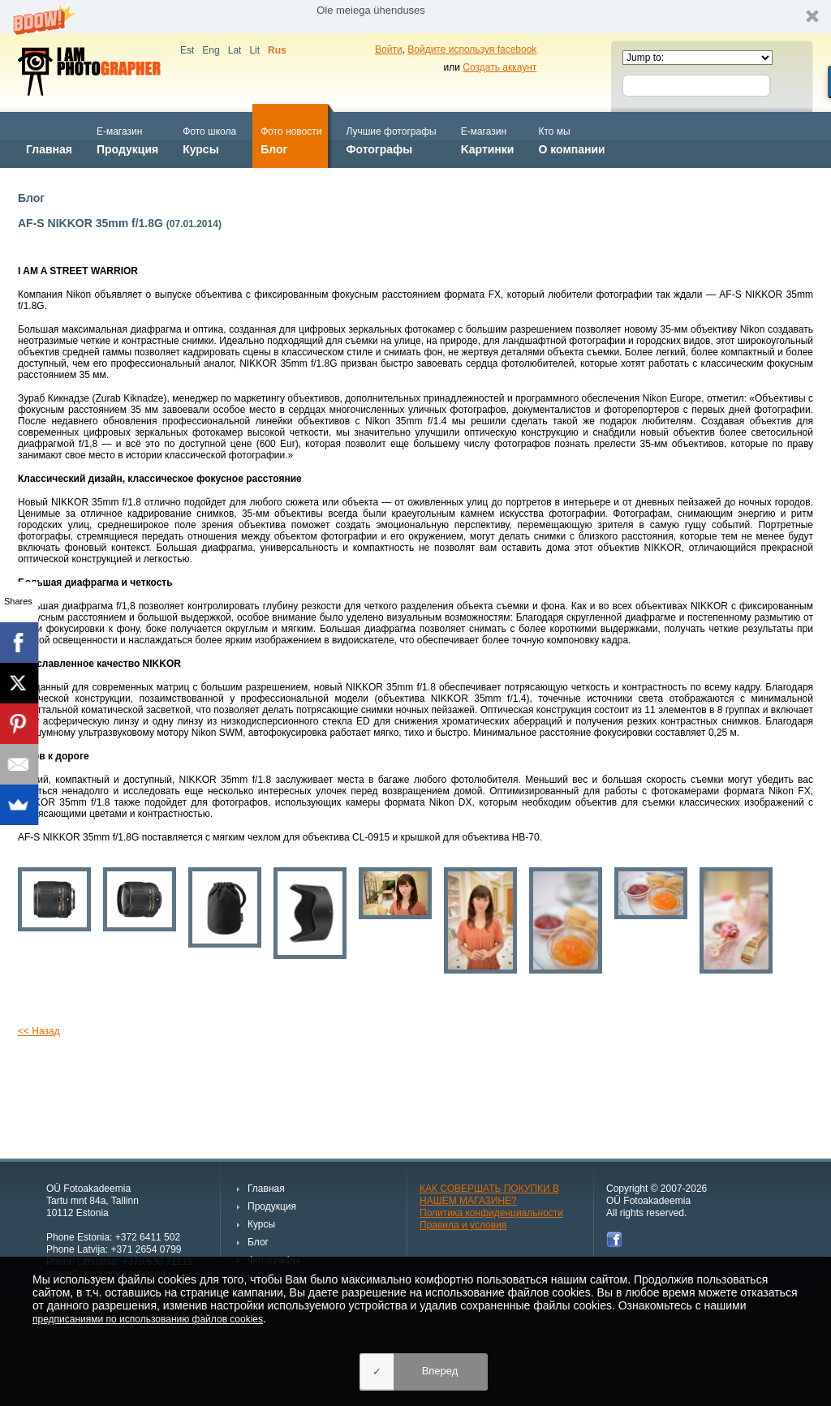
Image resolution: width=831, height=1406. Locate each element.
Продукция (127, 139)
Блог (290, 139)
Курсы (209, 139)
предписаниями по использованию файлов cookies (147, 1319)
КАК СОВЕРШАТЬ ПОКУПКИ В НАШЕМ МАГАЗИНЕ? (489, 1194)
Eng (210, 50)
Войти (389, 49)
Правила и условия (463, 1225)
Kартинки (488, 139)
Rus (277, 50)
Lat (235, 50)
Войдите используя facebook (471, 49)
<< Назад (39, 1031)
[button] (415, 16)
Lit (254, 50)
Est (187, 50)
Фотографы (391, 139)
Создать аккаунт (499, 67)
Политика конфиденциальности (491, 1213)
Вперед (440, 1371)
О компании (571, 139)
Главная (49, 139)
